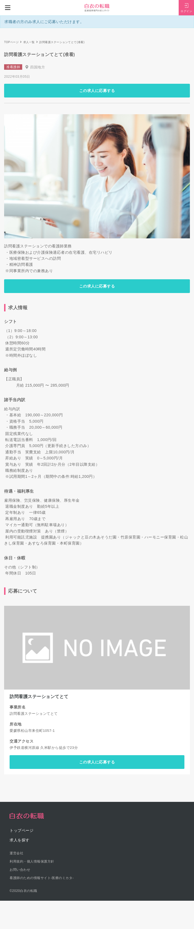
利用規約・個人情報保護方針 (32, 861)
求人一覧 (29, 42)
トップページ (21, 830)
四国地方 (37, 67)
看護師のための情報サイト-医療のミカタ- (42, 878)
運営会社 (16, 853)
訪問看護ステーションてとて (39, 696)
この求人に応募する (97, 90)
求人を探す (20, 840)
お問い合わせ (20, 870)
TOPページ (11, 42)
